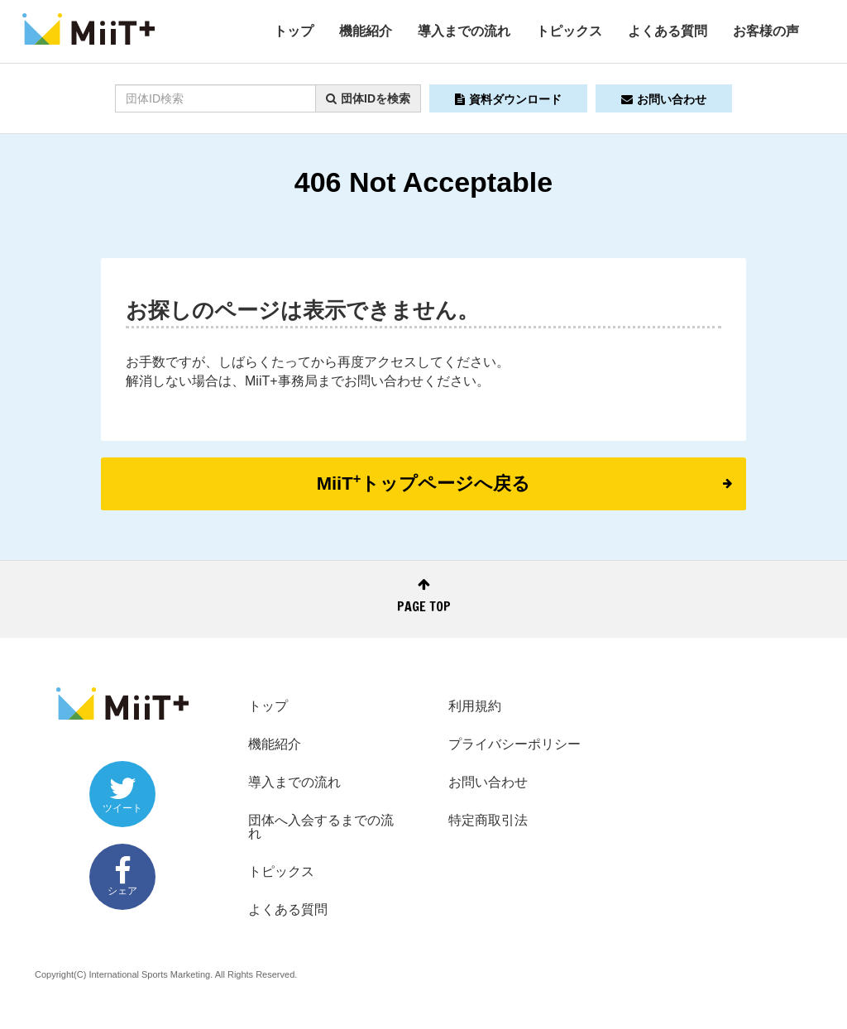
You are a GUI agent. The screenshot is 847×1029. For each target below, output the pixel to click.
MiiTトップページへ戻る (524, 482)
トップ (293, 31)
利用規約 (474, 706)
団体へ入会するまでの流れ (321, 826)
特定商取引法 (488, 820)
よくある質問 (667, 31)
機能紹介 (365, 31)
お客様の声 (766, 31)
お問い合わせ (663, 99)
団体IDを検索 (368, 98)
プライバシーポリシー (514, 744)
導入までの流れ (464, 31)
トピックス (569, 31)
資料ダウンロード (508, 99)
